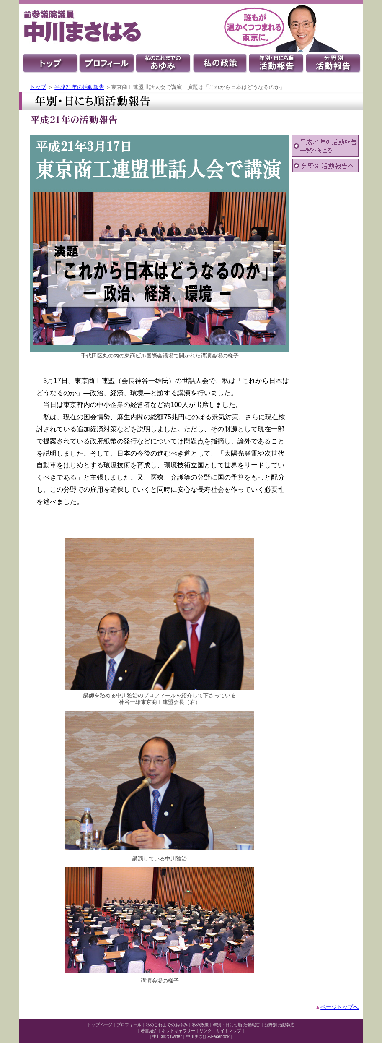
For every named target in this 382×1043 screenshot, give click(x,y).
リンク (205, 1030)
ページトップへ (339, 1007)
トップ (38, 87)
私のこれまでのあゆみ (167, 1024)
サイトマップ (228, 1030)
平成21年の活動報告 (79, 87)
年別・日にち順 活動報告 (236, 1024)
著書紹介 (149, 1030)
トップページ (99, 1024)
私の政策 (200, 1024)
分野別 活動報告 (279, 1024)
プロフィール (129, 1024)
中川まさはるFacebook (208, 1036)
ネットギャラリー (178, 1030)
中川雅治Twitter (166, 1036)
